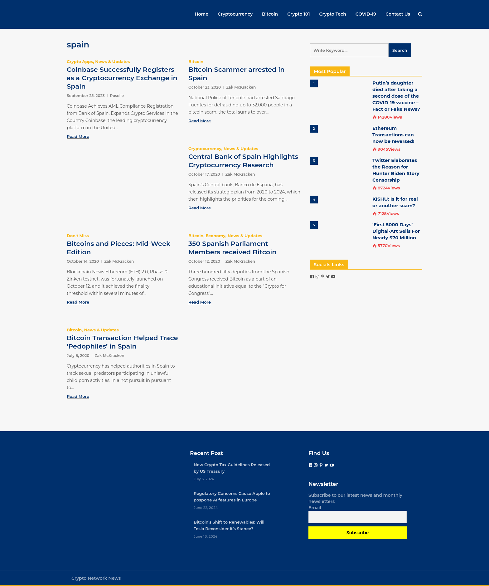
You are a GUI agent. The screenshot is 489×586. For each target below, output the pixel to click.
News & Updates (112, 61)
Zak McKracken (241, 87)
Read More (78, 136)
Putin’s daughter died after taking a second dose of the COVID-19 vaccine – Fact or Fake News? (396, 96)
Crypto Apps (80, 61)
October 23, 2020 (204, 87)
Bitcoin (270, 14)
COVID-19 (366, 14)
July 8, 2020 (78, 355)
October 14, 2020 (83, 261)
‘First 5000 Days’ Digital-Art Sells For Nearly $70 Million (396, 231)
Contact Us (397, 14)
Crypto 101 (298, 14)
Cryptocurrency (235, 14)
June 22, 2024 (206, 507)
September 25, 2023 (86, 95)
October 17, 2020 (204, 174)
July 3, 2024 (204, 479)
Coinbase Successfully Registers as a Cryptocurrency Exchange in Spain (122, 78)
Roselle (117, 95)
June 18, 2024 (205, 536)
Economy (215, 235)
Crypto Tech (332, 14)
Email (314, 507)
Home (201, 14)
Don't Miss (78, 235)
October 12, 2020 (204, 261)
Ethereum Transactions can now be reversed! (393, 134)
